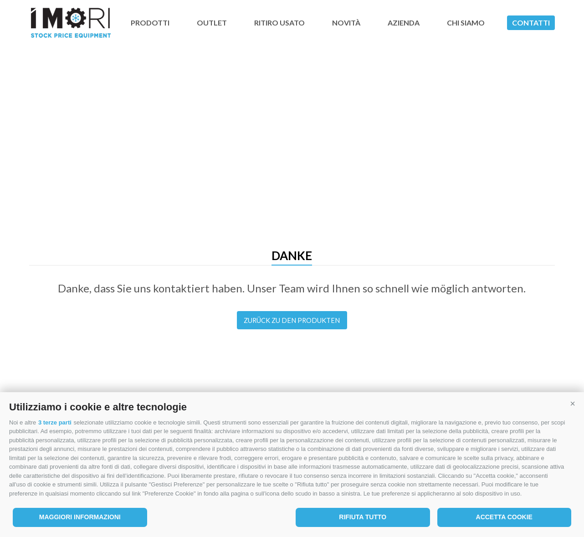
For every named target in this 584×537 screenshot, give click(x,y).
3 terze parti (55, 422)
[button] (572, 403)
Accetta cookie (504, 517)
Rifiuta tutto (362, 517)
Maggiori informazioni (80, 517)
